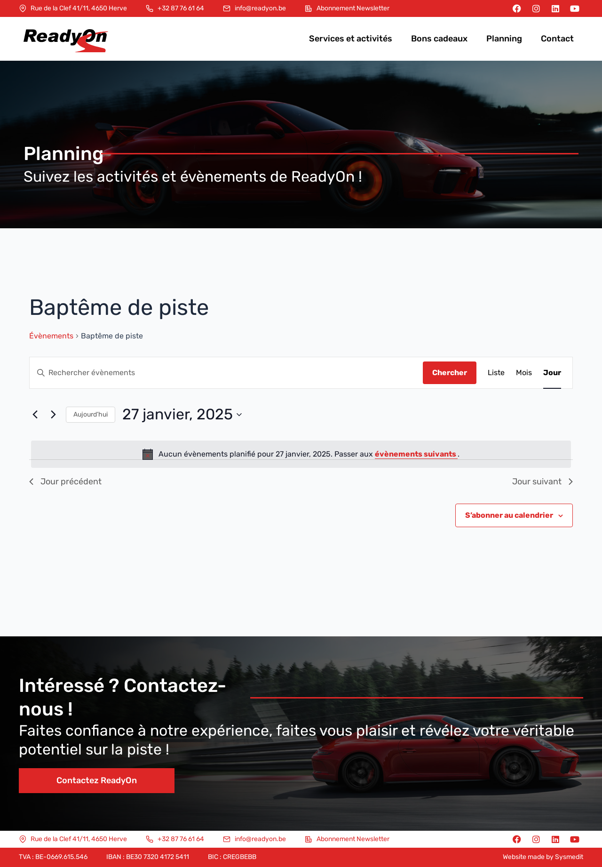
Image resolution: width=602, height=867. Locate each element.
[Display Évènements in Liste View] (496, 372)
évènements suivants (416, 454)
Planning (504, 38)
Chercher (449, 372)
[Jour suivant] (53, 414)
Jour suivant (542, 481)
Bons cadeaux (439, 38)
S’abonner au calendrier (509, 515)
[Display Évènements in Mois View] (524, 372)
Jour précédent (65, 481)
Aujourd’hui (90, 414)
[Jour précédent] (34, 414)
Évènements (51, 335)
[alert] (301, 454)
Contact (557, 38)
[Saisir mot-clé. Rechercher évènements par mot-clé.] (226, 372)
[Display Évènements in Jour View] (552, 372)
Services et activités (350, 38)
